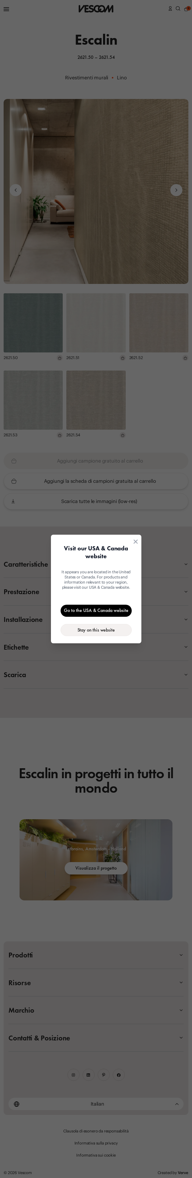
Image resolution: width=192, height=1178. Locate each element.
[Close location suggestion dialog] (136, 542)
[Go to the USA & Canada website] (96, 611)
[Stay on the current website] (96, 630)
